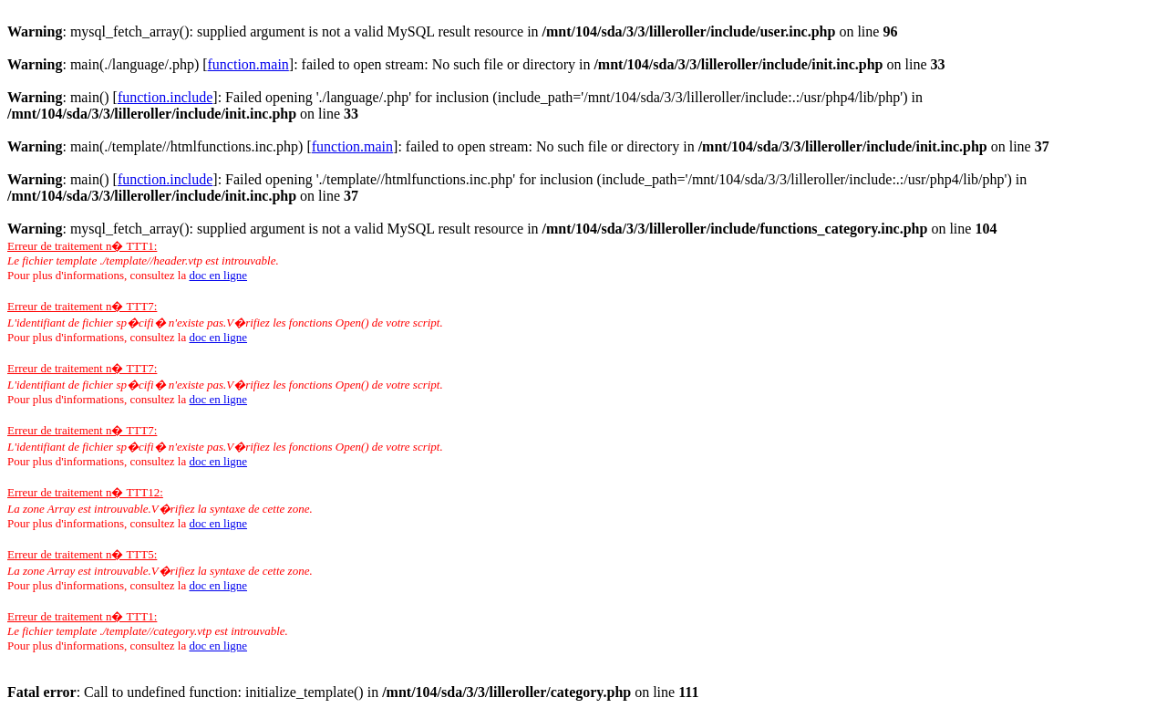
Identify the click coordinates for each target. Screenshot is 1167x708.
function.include (165, 97)
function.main (248, 64)
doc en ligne (218, 275)
